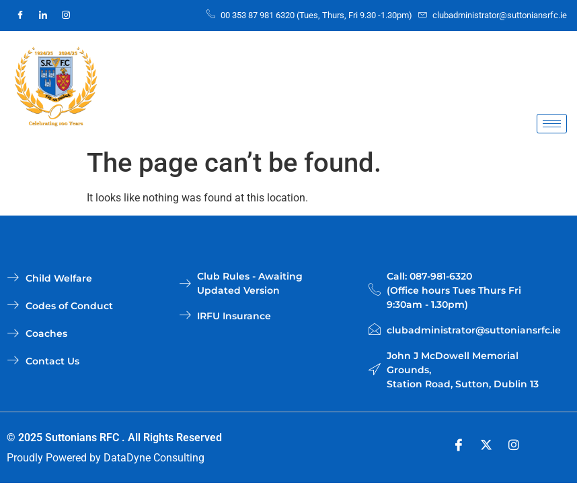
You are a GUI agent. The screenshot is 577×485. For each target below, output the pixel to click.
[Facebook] (20, 15)
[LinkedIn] (43, 15)
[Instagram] (66, 15)
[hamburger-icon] (552, 123)
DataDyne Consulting (154, 457)
